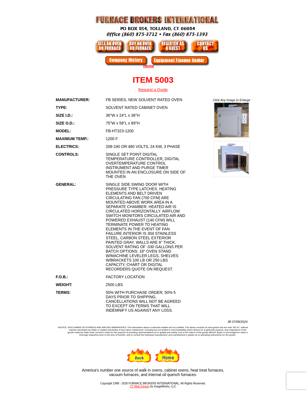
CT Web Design (139, 386)
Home (148, 66)
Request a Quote (153, 89)
